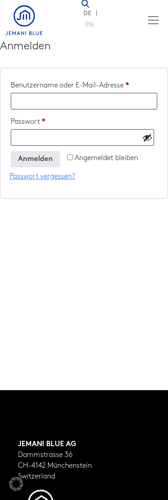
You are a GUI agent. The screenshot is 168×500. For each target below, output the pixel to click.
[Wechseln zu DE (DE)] (89, 14)
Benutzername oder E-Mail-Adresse (84, 83)
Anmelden (35, 159)
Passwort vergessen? (42, 176)
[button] (16, 484)
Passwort (46, 120)
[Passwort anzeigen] (147, 138)
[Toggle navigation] (153, 20)
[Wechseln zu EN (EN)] (89, 25)
